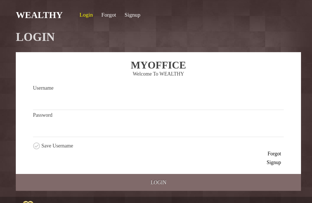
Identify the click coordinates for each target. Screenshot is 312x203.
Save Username (57, 146)
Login (158, 182)
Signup (274, 162)
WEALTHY (39, 15)
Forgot (274, 153)
